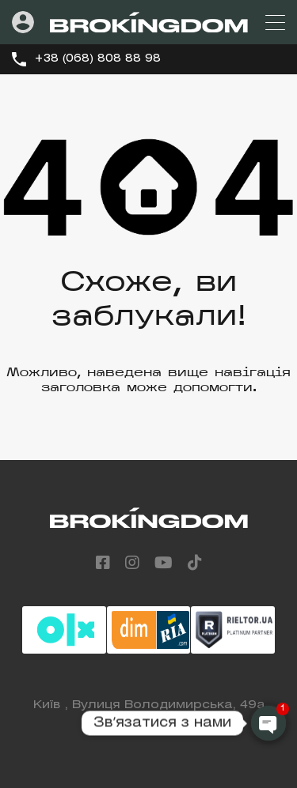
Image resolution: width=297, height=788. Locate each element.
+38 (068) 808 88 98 (97, 59)
